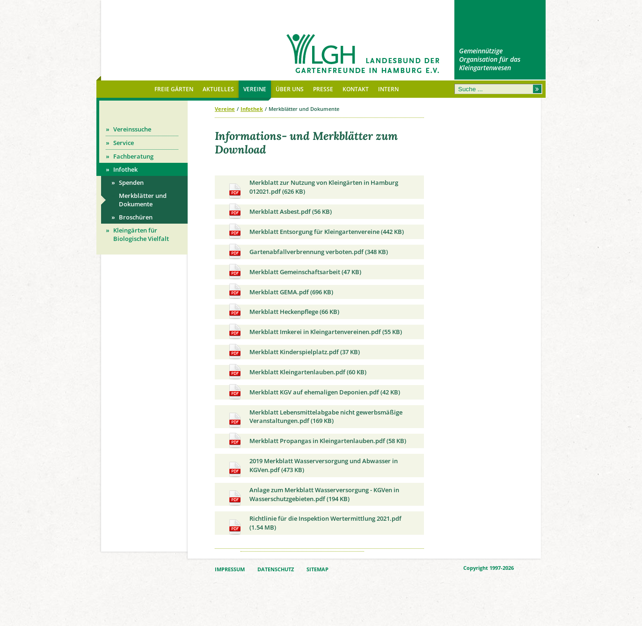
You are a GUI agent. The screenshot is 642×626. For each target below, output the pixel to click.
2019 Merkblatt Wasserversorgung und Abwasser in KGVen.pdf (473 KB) (312, 467)
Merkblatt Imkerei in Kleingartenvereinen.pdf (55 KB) (314, 332)
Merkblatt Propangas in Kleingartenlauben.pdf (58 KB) (316, 441)
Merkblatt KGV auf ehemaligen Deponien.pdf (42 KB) (313, 392)
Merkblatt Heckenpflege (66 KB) (282, 312)
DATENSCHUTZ (275, 569)
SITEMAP (317, 569)
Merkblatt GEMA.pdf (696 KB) (279, 292)
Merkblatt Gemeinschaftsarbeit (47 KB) (293, 272)
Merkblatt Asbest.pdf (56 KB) (279, 211)
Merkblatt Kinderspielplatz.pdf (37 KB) (293, 352)
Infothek (252, 108)
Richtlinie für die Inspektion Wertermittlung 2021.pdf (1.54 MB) (313, 524)
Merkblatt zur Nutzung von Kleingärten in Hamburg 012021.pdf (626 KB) (312, 188)
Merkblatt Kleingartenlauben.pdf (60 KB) (296, 372)
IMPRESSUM (230, 569)
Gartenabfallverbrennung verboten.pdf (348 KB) (307, 252)
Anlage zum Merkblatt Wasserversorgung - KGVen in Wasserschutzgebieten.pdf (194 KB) (312, 496)
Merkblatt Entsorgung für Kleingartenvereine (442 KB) (315, 232)
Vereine (225, 108)
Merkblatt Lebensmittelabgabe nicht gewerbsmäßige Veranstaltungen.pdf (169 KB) (314, 418)
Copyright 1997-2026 (488, 568)
